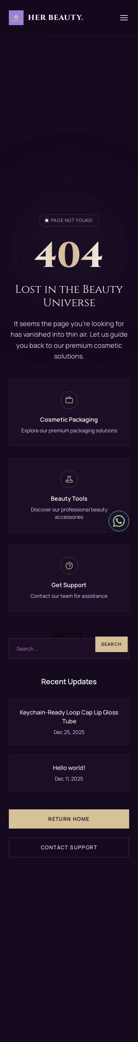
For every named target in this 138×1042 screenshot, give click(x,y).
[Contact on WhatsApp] (119, 521)
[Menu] (124, 18)
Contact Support (69, 847)
